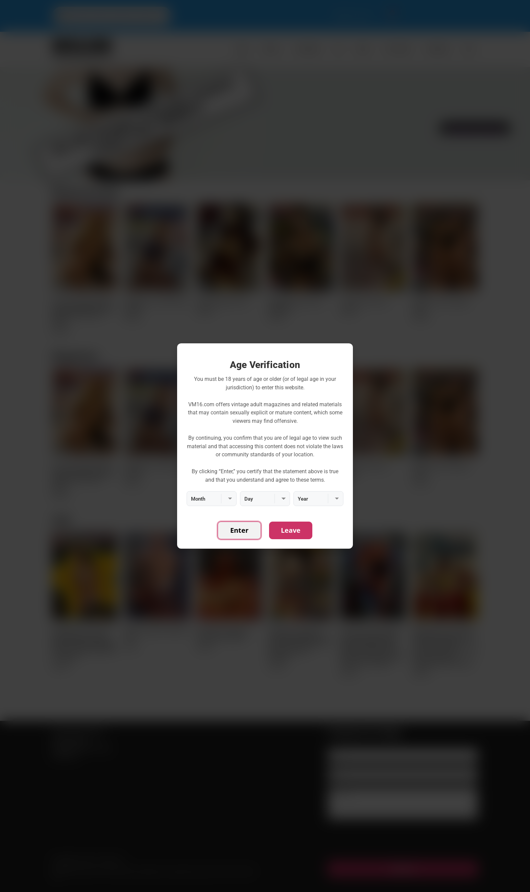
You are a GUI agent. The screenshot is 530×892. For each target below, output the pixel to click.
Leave (290, 530)
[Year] (318, 498)
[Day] (265, 498)
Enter (239, 530)
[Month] (212, 498)
